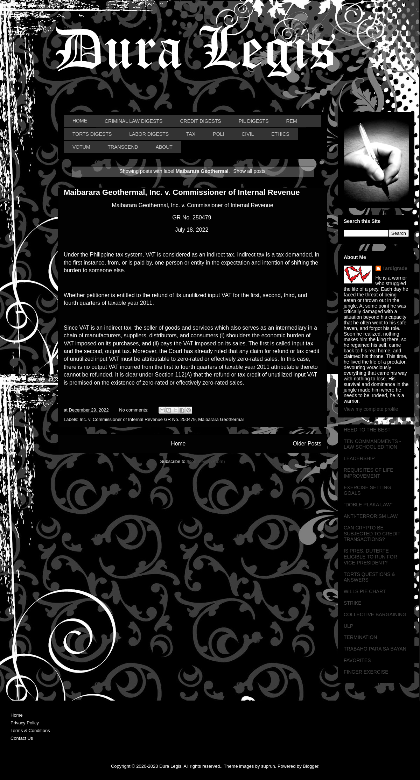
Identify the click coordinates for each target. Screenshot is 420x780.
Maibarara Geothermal (221, 419)
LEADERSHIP (359, 458)
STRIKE (353, 603)
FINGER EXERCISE (366, 672)
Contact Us (21, 738)
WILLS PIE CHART (365, 591)
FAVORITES (357, 660)
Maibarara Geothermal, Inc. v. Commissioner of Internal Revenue (182, 192)
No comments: (134, 410)
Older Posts (307, 444)
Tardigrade (395, 268)
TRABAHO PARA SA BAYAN (375, 649)
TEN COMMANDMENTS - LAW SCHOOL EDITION (372, 444)
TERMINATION (360, 637)
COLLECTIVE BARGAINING (375, 614)
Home (178, 444)
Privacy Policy (24, 722)
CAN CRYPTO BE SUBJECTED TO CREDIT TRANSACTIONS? (372, 533)
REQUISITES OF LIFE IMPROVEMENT (368, 473)
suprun (268, 766)
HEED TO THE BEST (367, 430)
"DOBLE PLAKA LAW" (368, 504)
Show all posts (249, 171)
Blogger (310, 766)
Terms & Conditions (30, 730)
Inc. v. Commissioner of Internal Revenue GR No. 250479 (138, 419)
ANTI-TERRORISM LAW (371, 516)
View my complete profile (371, 409)
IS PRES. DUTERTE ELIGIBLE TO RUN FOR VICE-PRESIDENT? (370, 556)
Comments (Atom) (206, 461)
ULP (348, 626)
